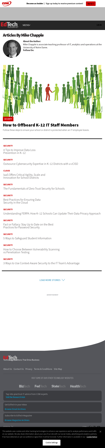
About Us (7, 370)
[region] (52, 437)
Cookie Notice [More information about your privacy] (92, 437)
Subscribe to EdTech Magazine (18, 416)
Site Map (58, 370)
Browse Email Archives (15, 410)
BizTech (24, 387)
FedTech (41, 387)
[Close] (100, 431)
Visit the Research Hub (15, 398)
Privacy (28, 370)
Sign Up (90, 4)
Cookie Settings (52, 442)
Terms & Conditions (43, 370)
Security (8, 119)
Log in (99, 25)
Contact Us (19, 370)
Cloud (6, 171)
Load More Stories (50, 280)
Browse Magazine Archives (17, 421)
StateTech (58, 387)
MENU (26, 25)
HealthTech (78, 387)
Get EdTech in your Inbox (16, 405)
